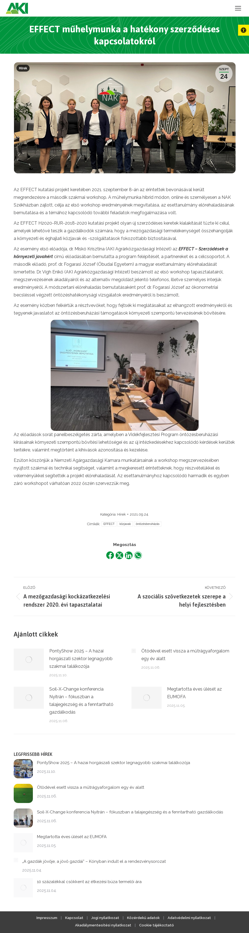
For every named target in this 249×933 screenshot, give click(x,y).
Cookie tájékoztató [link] (156, 925)
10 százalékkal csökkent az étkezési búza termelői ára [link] (89, 881)
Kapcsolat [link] (74, 918)
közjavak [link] (125, 523)
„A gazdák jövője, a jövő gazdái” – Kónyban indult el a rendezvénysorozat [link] (94, 861)
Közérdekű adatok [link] (143, 918)
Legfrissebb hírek (33, 754)
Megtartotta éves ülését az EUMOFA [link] (194, 692)
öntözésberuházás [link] (148, 523)
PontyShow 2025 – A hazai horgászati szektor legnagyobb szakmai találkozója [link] (81, 658)
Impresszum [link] (46, 918)
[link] (243, 30)
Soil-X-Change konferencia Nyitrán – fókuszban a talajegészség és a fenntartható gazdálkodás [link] (81, 700)
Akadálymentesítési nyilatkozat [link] (103, 925)
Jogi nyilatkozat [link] (105, 918)
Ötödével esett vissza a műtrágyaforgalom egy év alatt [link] (185, 654)
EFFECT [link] (109, 523)
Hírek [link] (23, 68)
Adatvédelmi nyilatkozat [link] (189, 918)
